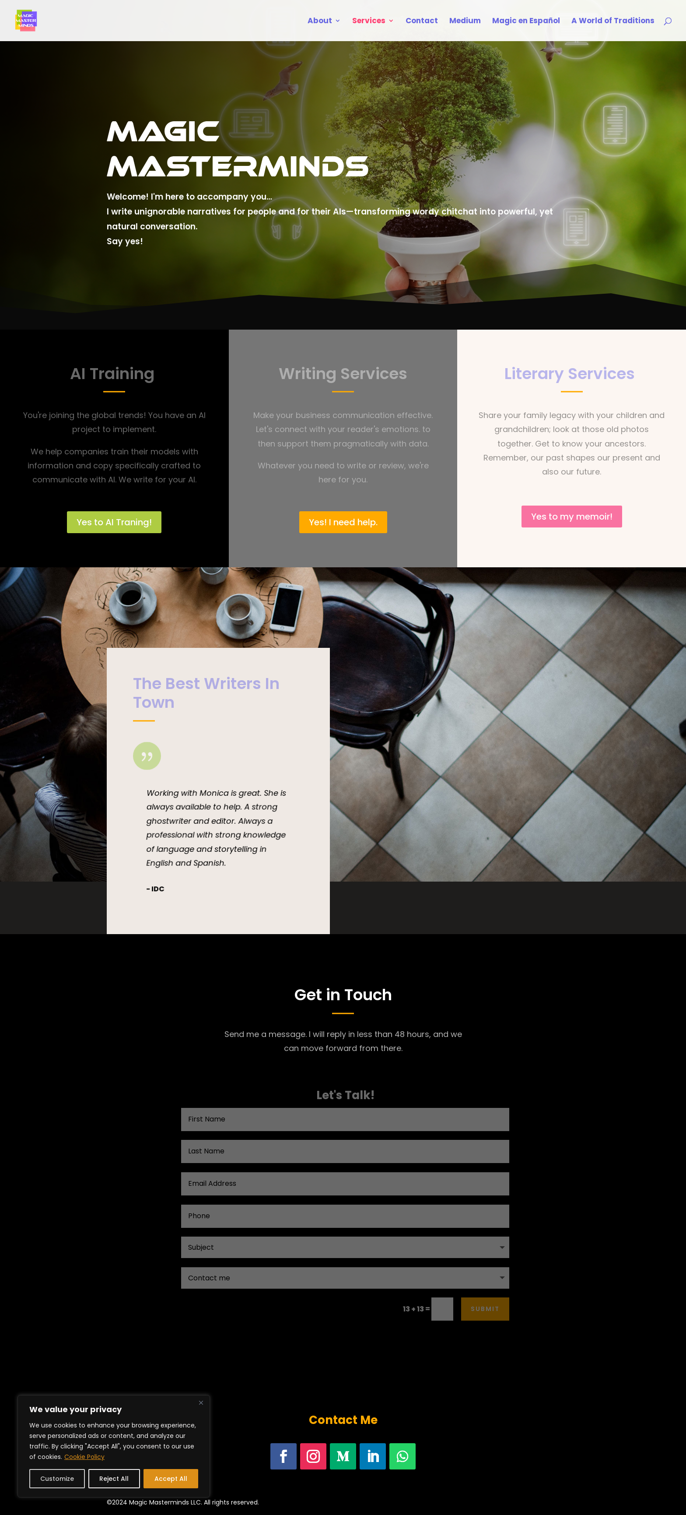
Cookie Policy (84, 1456)
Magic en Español (526, 22)
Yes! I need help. (343, 522)
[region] (114, 1446)
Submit (485, 1308)
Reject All (114, 1478)
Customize (57, 1478)
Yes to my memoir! (571, 516)
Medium (465, 22)
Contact (422, 22)
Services (368, 22)
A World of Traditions (612, 22)
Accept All (170, 1478)
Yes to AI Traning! (114, 522)
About (320, 22)
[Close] (201, 1402)
